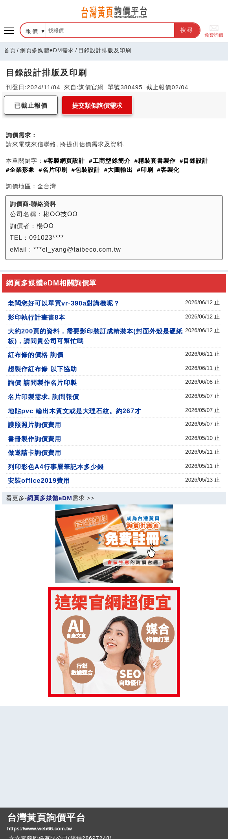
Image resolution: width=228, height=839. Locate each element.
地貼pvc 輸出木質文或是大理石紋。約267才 (74, 410)
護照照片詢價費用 (34, 424)
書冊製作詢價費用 (34, 438)
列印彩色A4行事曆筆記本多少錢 (56, 466)
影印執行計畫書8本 (36, 317)
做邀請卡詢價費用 (34, 452)
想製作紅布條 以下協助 (42, 368)
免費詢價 (213, 30)
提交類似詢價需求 (97, 105)
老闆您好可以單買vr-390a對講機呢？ (64, 303)
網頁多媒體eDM (49, 498)
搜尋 (187, 30)
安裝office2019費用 (39, 480)
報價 (32, 31)
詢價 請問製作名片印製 (42, 382)
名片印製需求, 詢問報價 (43, 396)
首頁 (10, 50)
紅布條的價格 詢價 (36, 354)
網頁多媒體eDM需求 (47, 50)
